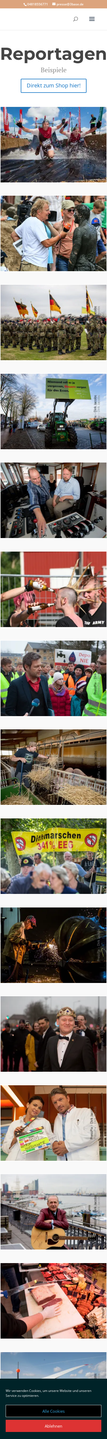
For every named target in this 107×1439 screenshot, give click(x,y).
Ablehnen (53, 1426)
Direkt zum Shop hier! (54, 85)
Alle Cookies (53, 1411)
